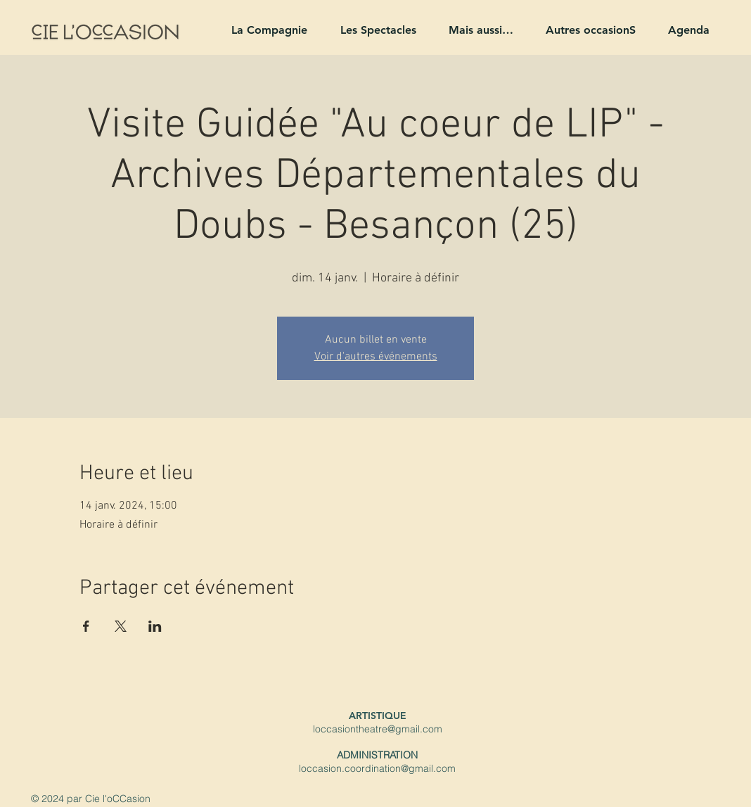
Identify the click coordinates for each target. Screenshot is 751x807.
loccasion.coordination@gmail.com (377, 768)
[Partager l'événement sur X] (120, 626)
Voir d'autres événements (375, 357)
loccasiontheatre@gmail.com (377, 729)
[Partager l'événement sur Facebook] (86, 626)
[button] (263, 30)
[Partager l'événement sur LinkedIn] (155, 626)
